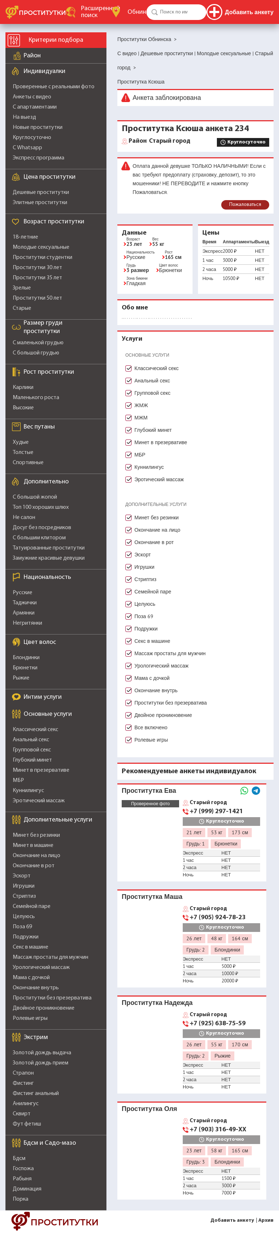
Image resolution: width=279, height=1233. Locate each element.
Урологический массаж (41, 967)
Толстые (23, 452)
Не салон (24, 517)
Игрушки (24, 886)
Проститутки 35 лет (37, 278)
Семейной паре (31, 906)
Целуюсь (24, 917)
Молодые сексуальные (41, 247)
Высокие (23, 408)
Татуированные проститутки (49, 548)
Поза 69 (22, 927)
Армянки (24, 613)
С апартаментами (35, 107)
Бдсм (19, 1158)
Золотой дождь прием (40, 1063)
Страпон (23, 1073)
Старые (22, 308)
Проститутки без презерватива (52, 998)
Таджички (25, 603)
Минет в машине (33, 845)
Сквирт (22, 1114)
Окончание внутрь (36, 988)
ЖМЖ (141, 405)
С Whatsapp (27, 148)
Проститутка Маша (152, 896)
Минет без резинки (36, 835)
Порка (20, 1199)
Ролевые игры (30, 1018)
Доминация (27, 1189)
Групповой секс (32, 750)
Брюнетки (25, 668)
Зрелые (22, 288)
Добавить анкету (232, 1220)
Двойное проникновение (43, 1008)
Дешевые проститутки (41, 192)
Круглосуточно (32, 138)
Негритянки (27, 623)
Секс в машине (30, 947)
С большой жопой (35, 497)
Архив (266, 1220)
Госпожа (23, 1169)
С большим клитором (39, 538)
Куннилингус (28, 791)
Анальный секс (31, 740)
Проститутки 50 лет (37, 298)
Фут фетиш (27, 1124)
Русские (22, 593)
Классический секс (35, 730)
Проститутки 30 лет (37, 268)
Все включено (150, 727)
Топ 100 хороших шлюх (41, 507)
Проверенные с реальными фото (53, 87)
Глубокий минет (32, 760)
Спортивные (28, 463)
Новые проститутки (37, 127)
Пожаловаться (245, 204)
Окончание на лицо (36, 856)
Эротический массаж (39, 801)
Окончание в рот (33, 866)
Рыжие (21, 678)
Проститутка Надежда (157, 1002)
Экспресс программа (38, 158)
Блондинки (26, 658)
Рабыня (22, 1179)
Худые (21, 442)
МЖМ (140, 417)
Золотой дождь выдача (42, 1053)
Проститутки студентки (42, 257)
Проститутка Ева (149, 790)
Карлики (23, 387)
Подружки (26, 937)
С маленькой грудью (38, 343)
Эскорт (22, 876)
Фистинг (23, 1083)
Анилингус (26, 1104)
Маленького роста (36, 398)
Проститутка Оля (149, 1108)
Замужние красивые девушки (49, 558)
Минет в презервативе (41, 770)
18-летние (25, 237)
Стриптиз (24, 896)
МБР (18, 780)
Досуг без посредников (42, 528)
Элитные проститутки (40, 203)
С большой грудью (36, 353)
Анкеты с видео (32, 97)
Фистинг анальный (36, 1093)
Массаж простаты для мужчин (50, 957)
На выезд (24, 117)
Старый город (159, 141)
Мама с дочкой (31, 978)
